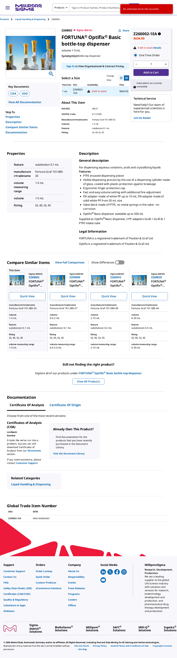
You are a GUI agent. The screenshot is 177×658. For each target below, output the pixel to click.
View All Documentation (24, 102)
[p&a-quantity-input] (151, 64)
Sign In (70, 66)
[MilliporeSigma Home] (28, 7)
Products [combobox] (59, 7)
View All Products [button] (88, 381)
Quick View (27, 296)
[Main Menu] (8, 7)
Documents (34, 450)
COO (25, 93)
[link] (17, 571)
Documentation (16, 132)
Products (4, 19)
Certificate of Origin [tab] (65, 405)
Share (123, 30)
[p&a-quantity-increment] (166, 64)
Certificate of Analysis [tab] (27, 405)
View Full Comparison (69, 262)
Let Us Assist (142, 118)
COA (13, 93)
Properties (13, 117)
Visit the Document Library (69, 453)
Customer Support (27, 463)
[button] (151, 55)
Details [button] (157, 47)
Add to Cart (151, 72)
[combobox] (95, 7)
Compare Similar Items (22, 127)
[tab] (7, 19)
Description (13, 122)
